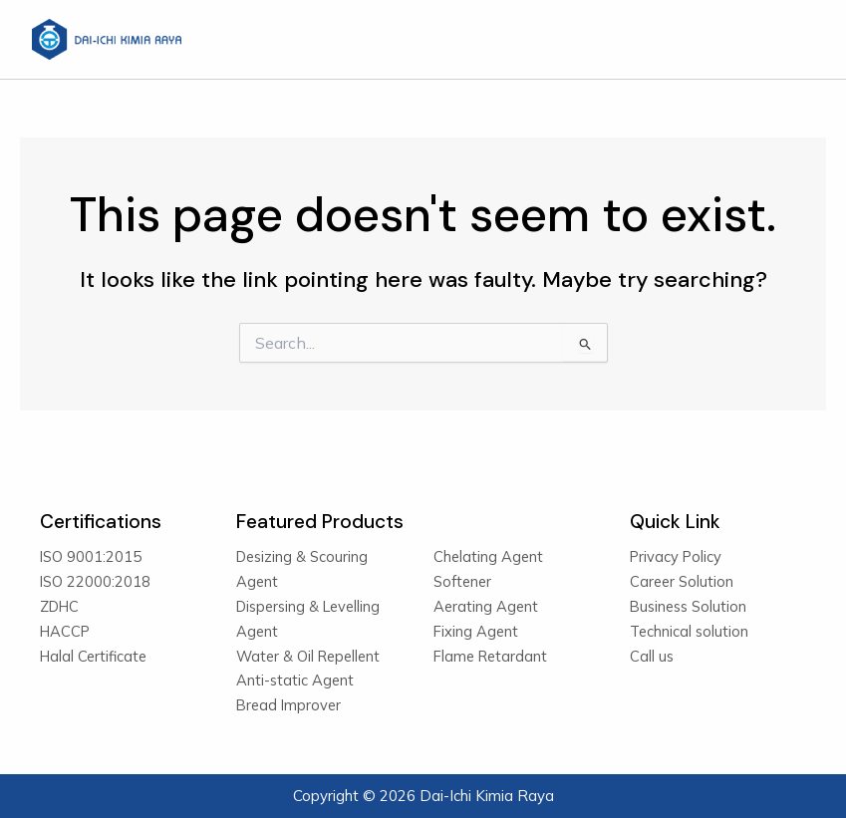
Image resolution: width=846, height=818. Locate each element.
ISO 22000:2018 (95, 581)
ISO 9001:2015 (90, 556)
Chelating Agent (488, 556)
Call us (652, 656)
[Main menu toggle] (792, 40)
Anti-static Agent (295, 680)
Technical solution (689, 631)
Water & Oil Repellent (308, 656)
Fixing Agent (475, 631)
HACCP (65, 631)
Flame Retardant (490, 656)
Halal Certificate (93, 656)
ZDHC (59, 606)
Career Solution (681, 581)
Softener (462, 581)
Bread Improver (288, 704)
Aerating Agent (485, 606)
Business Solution (688, 606)
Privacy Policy (675, 556)
